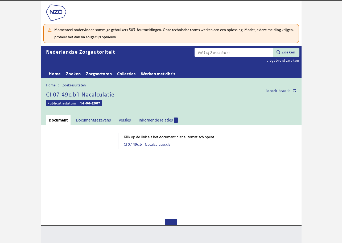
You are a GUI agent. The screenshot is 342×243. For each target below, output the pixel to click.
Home (55, 74)
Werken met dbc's (158, 74)
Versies (125, 120)
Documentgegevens (93, 120)
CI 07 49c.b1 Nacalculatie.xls (147, 144)
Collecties (126, 74)
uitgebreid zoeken (282, 60)
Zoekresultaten (74, 85)
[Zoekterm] (234, 52)
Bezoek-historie (278, 91)
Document (58, 120)
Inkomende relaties (158, 120)
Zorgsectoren (99, 74)
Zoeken (288, 52)
